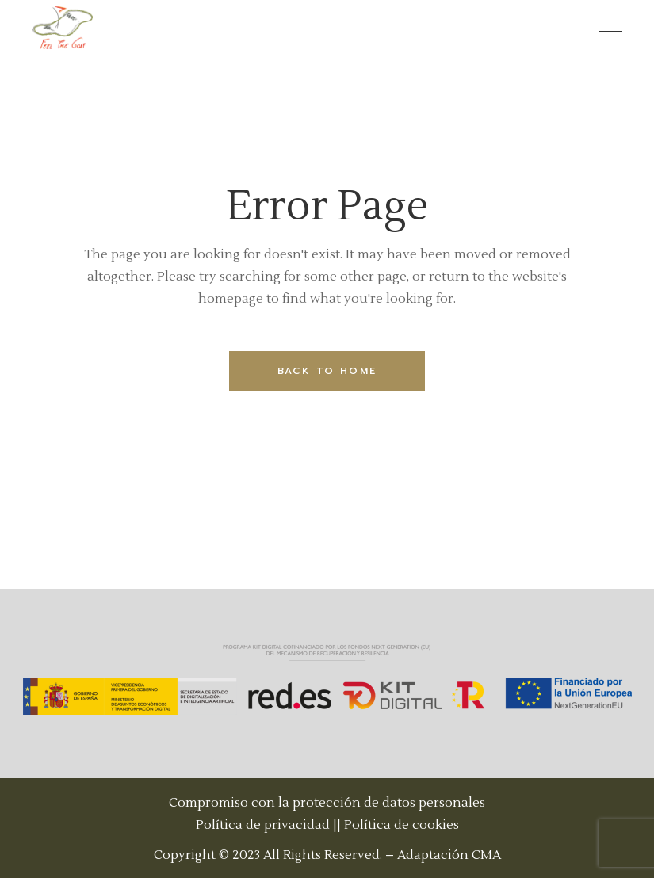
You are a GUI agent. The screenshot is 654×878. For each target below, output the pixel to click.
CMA (486, 855)
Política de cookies (401, 825)
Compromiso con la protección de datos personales (327, 803)
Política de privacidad (263, 825)
